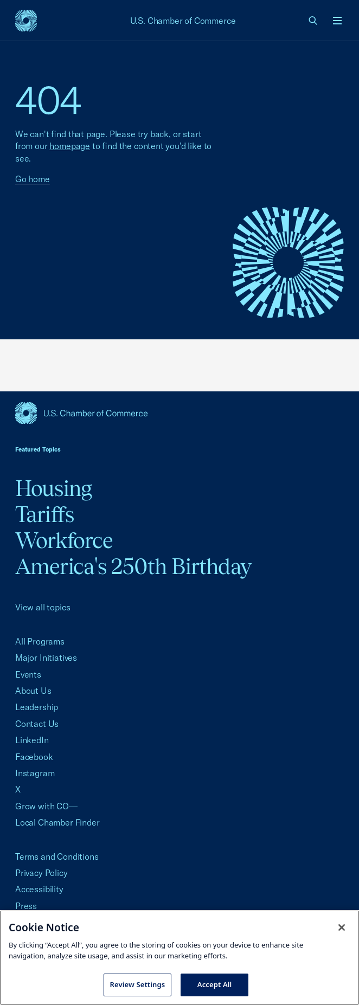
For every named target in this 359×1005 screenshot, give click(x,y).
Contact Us (37, 723)
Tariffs (44, 514)
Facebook (34, 756)
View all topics (42, 607)
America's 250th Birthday (133, 566)
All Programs (40, 641)
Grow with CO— (46, 806)
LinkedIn (32, 740)
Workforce (64, 540)
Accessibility (39, 889)
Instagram (34, 773)
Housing (53, 488)
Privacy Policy (41, 872)
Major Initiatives (46, 657)
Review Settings (137, 984)
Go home (32, 178)
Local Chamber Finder (57, 822)
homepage (69, 145)
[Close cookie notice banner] (342, 927)
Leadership (36, 706)
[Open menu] (337, 20)
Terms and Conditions (56, 856)
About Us (33, 690)
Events (28, 674)
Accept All (214, 984)
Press (26, 905)
